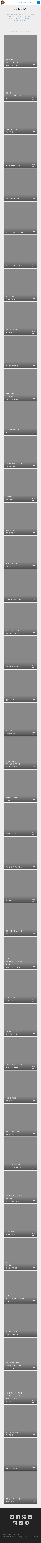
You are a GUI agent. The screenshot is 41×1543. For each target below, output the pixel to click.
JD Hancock (15, 1534)
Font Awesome (13, 1536)
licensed (25, 1534)
